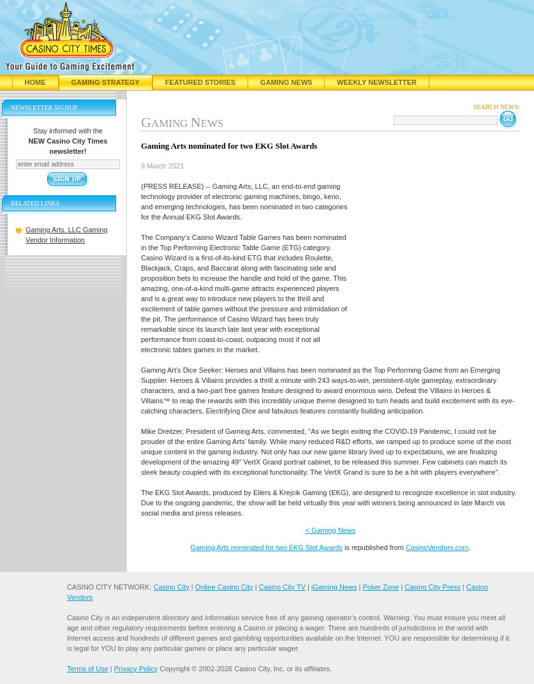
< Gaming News (331, 530)
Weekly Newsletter (377, 82)
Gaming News (286, 82)
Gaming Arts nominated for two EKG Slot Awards (267, 547)
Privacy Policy (136, 669)
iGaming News (334, 587)
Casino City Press (432, 587)
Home (35, 82)
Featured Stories (200, 82)
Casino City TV (282, 587)
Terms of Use (87, 669)
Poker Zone (380, 587)
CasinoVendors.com (437, 547)
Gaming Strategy (105, 82)
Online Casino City (224, 587)
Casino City (171, 587)
